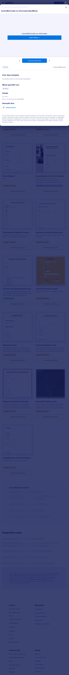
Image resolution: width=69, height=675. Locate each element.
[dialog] (34, 337)
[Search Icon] (66, 7)
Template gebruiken (34, 61)
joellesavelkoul (11, 107)
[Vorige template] (19, 60)
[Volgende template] (49, 60)
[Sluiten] (66, 3)
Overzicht (5, 67)
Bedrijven (6, 88)
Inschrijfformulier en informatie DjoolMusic (19, 11)
